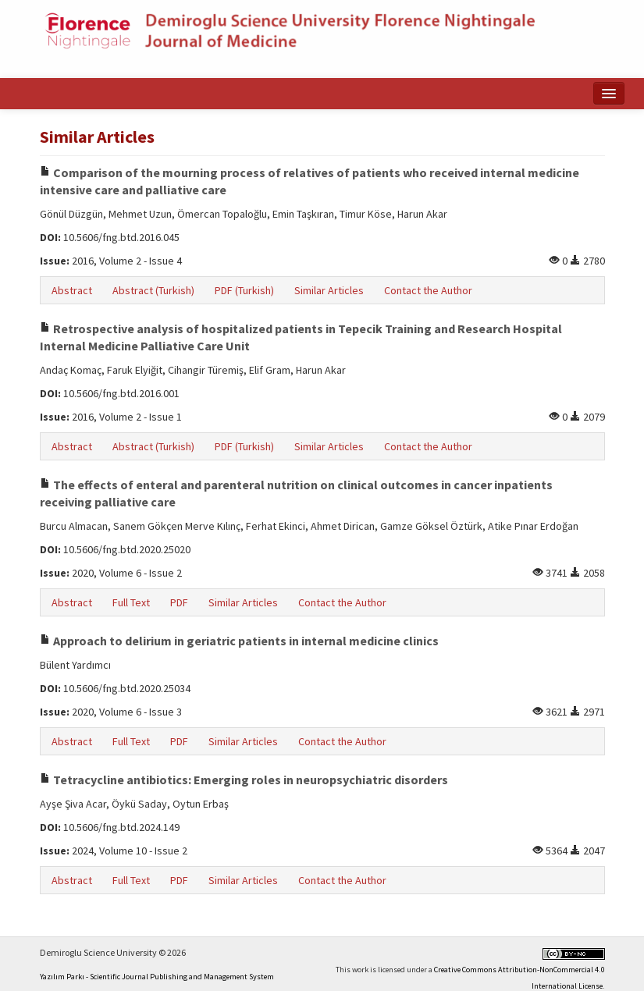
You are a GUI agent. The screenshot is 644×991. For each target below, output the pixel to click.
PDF (179, 602)
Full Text (131, 602)
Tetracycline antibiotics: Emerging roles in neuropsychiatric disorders (244, 779)
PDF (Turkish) (244, 290)
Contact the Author (428, 290)
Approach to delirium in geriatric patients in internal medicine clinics (239, 640)
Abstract (72, 290)
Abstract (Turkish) (153, 290)
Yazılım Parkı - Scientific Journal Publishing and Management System (157, 976)
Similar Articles (329, 290)
